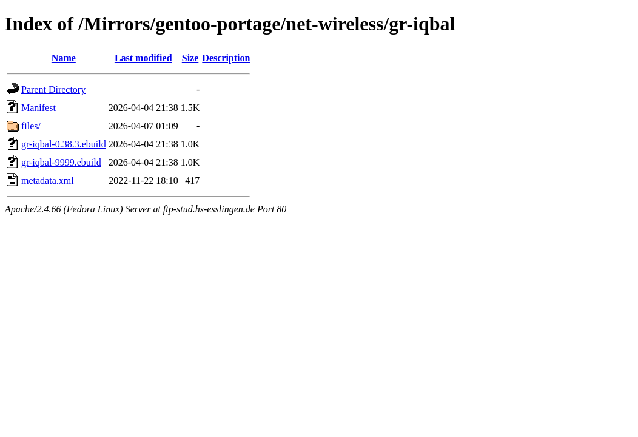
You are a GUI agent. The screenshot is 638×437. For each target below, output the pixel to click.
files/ (31, 126)
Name (64, 58)
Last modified (143, 58)
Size (190, 58)
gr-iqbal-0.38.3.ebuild (63, 144)
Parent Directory (53, 89)
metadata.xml (47, 180)
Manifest (38, 108)
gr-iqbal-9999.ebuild (61, 162)
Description (226, 58)
